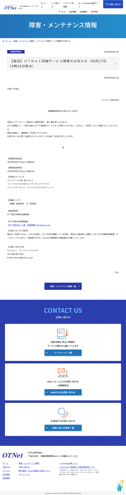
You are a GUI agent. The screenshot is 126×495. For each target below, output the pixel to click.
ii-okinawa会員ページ (68, 463)
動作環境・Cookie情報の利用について (35, 470)
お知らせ (6, 467)
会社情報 (72, 11)
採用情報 (83, 11)
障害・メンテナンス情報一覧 (63, 286)
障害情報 (94, 11)
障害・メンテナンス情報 (29, 463)
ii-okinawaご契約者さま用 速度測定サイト (77, 467)
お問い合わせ (115, 4)
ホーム (5, 463)
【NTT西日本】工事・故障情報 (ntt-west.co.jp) (28, 224)
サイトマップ (24, 474)
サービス (61, 11)
